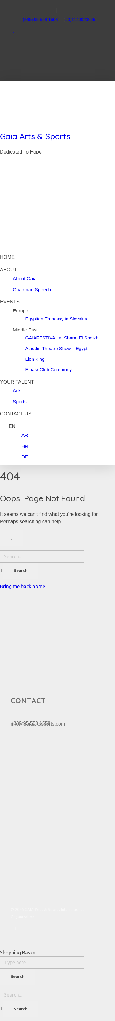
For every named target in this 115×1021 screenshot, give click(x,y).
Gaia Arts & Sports (35, 136)
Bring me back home (22, 586)
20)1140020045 (80, 19)
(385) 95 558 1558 (40, 19)
